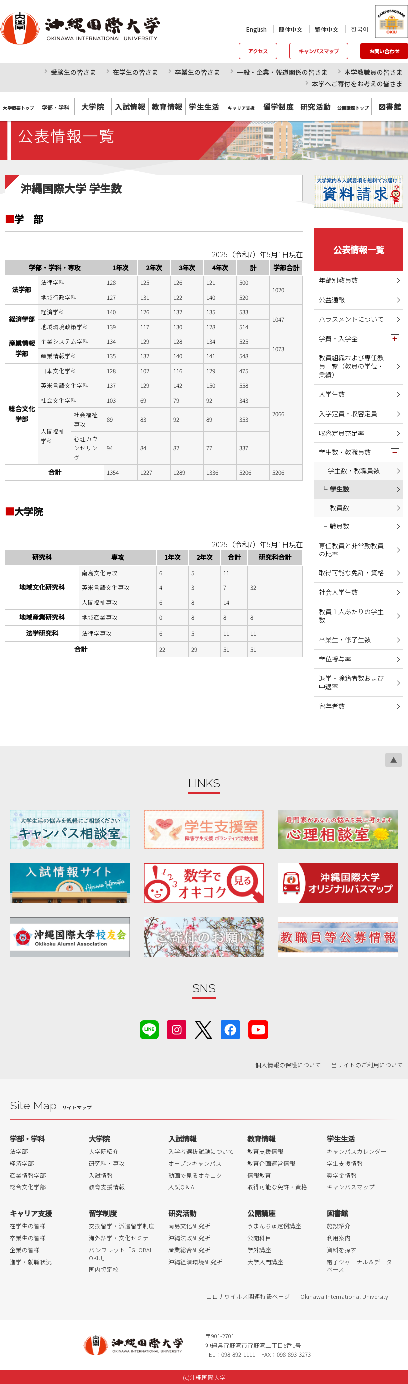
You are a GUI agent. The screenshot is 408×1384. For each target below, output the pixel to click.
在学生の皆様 (28, 1226)
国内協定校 (104, 1269)
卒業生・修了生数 (345, 639)
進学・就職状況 (31, 1262)
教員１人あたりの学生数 (351, 616)
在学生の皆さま (135, 72)
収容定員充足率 (341, 433)
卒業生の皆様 (28, 1238)
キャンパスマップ (319, 51)
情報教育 (259, 1175)
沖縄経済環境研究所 (195, 1262)
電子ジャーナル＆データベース (359, 1266)
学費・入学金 (338, 338)
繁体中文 (327, 29)
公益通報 (332, 299)
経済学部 (22, 1163)
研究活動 (315, 106)
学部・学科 (27, 1138)
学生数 (339, 489)
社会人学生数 (338, 592)
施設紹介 (339, 1226)
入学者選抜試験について (201, 1151)
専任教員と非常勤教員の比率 (351, 549)
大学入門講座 (265, 1262)
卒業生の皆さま (197, 72)
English (256, 29)
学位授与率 (335, 659)
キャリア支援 (31, 1213)
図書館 (389, 106)
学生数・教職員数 (345, 452)
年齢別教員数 (338, 280)
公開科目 (259, 1238)
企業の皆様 (25, 1250)
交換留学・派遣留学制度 (122, 1226)
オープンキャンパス (195, 1163)
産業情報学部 (28, 1175)
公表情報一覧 (358, 249)
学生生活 (204, 106)
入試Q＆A (181, 1187)
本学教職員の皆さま (373, 72)
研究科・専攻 (107, 1163)
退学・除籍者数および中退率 (351, 682)
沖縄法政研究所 (189, 1238)
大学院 (92, 106)
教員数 (339, 507)
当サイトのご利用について (367, 1065)
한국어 (360, 29)
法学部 (19, 1151)
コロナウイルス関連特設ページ (248, 1296)
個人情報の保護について (288, 1065)
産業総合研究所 (189, 1250)
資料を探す (342, 1250)
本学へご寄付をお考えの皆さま (357, 83)
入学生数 (332, 394)
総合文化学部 (28, 1187)
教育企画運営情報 (271, 1163)
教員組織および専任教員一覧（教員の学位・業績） (351, 366)
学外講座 (259, 1250)
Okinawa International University (344, 1296)
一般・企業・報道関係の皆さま (282, 72)
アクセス (258, 51)
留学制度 (278, 106)
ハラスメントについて (351, 319)
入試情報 (130, 106)
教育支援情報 (107, 1187)
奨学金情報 (342, 1175)
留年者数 (332, 706)
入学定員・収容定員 (348, 413)
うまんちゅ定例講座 (274, 1226)
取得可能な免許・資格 (351, 572)
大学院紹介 (104, 1151)
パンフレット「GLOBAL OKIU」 (121, 1254)
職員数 (339, 526)
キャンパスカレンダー (357, 1151)
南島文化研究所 (189, 1226)
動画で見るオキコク (195, 1175)
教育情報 (167, 106)
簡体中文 (291, 29)
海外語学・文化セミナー (122, 1238)
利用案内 (339, 1238)
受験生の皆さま (73, 72)
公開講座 (261, 1213)
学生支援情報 (345, 1163)
